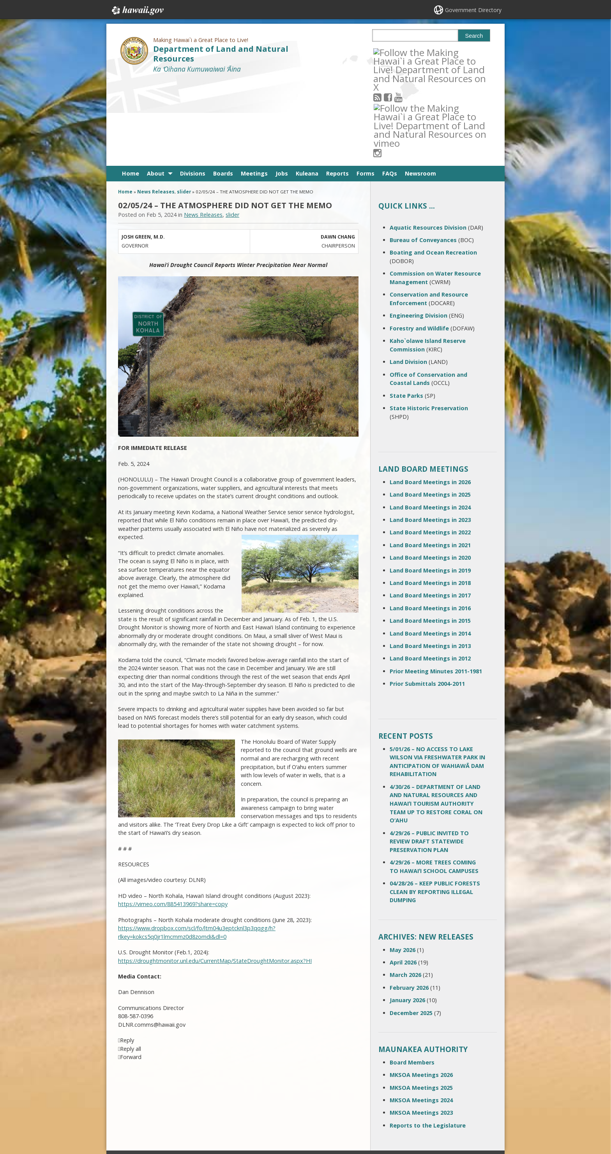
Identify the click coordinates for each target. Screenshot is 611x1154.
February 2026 (409, 902)
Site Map (132, 1101)
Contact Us (134, 1087)
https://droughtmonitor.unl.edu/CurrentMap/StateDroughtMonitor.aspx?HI (215, 875)
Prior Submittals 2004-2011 (427, 598)
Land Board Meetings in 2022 (430, 446)
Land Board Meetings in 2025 (430, 409)
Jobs (281, 87)
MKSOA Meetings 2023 (421, 1027)
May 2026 (402, 864)
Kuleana (307, 87)
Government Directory (473, 10)
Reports (337, 87)
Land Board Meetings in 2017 (430, 509)
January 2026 (407, 914)
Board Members (412, 976)
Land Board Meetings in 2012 (430, 572)
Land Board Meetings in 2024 (430, 421)
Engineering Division (418, 230)
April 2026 (403, 876)
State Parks (406, 309)
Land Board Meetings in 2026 (430, 396)
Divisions (192, 87)
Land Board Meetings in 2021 (430, 459)
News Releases (156, 106)
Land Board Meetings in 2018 (430, 497)
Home (130, 87)
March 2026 (405, 889)
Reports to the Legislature (428, 1039)
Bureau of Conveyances (423, 154)
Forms (365, 87)
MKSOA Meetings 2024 (421, 1014)
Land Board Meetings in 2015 (430, 535)
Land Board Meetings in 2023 (430, 434)
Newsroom (420, 87)
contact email (271, 1089)
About (155, 87)
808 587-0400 (274, 1075)
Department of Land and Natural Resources (220, 53)
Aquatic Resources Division (428, 142)
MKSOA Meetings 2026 (421, 989)
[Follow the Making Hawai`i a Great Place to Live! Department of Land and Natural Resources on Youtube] (409, 52)
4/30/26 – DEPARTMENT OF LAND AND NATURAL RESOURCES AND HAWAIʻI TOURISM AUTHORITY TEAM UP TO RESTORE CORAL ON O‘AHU (436, 717)
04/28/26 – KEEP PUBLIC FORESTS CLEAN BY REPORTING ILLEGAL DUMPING (435, 806)
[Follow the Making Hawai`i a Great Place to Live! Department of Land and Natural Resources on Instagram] (430, 52)
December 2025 (411, 927)
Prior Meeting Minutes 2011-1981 (436, 585)
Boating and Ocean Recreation (433, 166)
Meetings (254, 87)
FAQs (389, 87)
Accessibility (198, 1101)
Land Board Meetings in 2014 (430, 547)
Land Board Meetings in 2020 (430, 472)
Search (474, 36)
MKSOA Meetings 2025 (421, 1001)
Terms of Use (199, 1087)
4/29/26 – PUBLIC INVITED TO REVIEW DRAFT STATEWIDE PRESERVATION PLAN (429, 755)
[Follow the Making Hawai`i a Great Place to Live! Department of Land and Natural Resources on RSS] (388, 52)
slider (184, 106)
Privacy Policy (199, 1117)
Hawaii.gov (137, 10)
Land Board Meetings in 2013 (430, 560)
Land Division (408, 276)
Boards (223, 87)
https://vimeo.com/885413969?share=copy (173, 818)
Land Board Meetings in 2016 (430, 522)
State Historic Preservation (429, 322)
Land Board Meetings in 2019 (430, 484)
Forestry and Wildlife (419, 242)
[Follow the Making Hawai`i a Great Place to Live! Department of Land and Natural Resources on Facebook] (398, 52)
